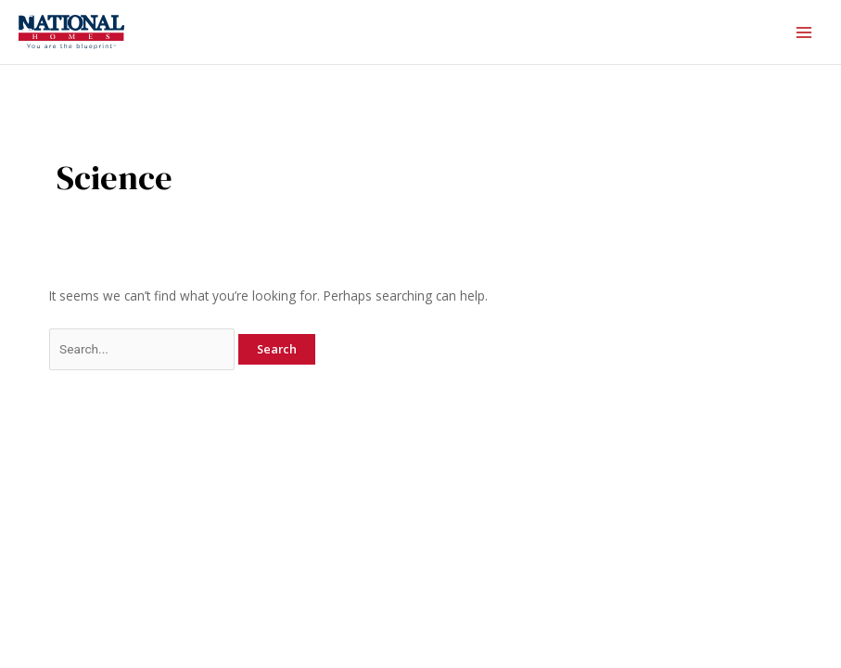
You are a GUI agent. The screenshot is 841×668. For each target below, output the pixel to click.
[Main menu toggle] (804, 32)
